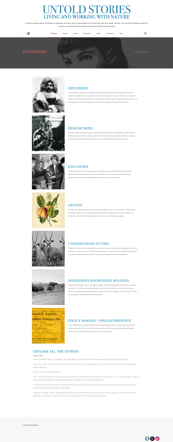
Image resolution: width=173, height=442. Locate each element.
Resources (87, 33)
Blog (121, 33)
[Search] (145, 33)
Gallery (75, 33)
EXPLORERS (78, 88)
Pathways (53, 33)
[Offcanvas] (27, 33)
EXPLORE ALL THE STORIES (56, 351)
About (99, 33)
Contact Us (110, 33)
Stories (65, 33)
